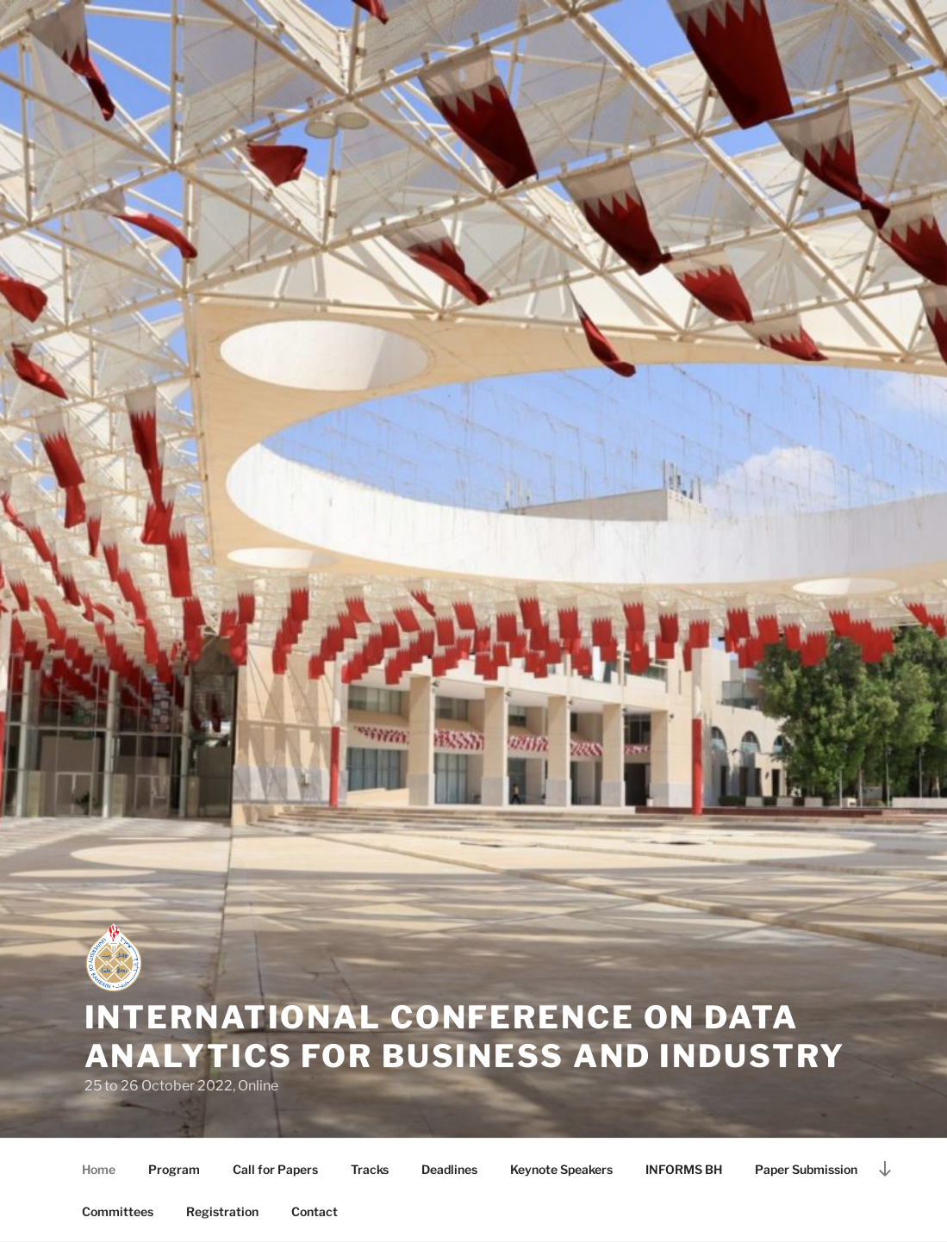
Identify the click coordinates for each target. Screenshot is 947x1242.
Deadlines (449, 1169)
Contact (314, 1211)
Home (98, 1169)
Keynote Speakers (561, 1169)
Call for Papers (275, 1169)
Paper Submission (806, 1169)
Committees (117, 1211)
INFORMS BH (683, 1169)
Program (174, 1169)
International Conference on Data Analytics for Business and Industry (465, 1036)
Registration (222, 1211)
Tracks (370, 1169)
